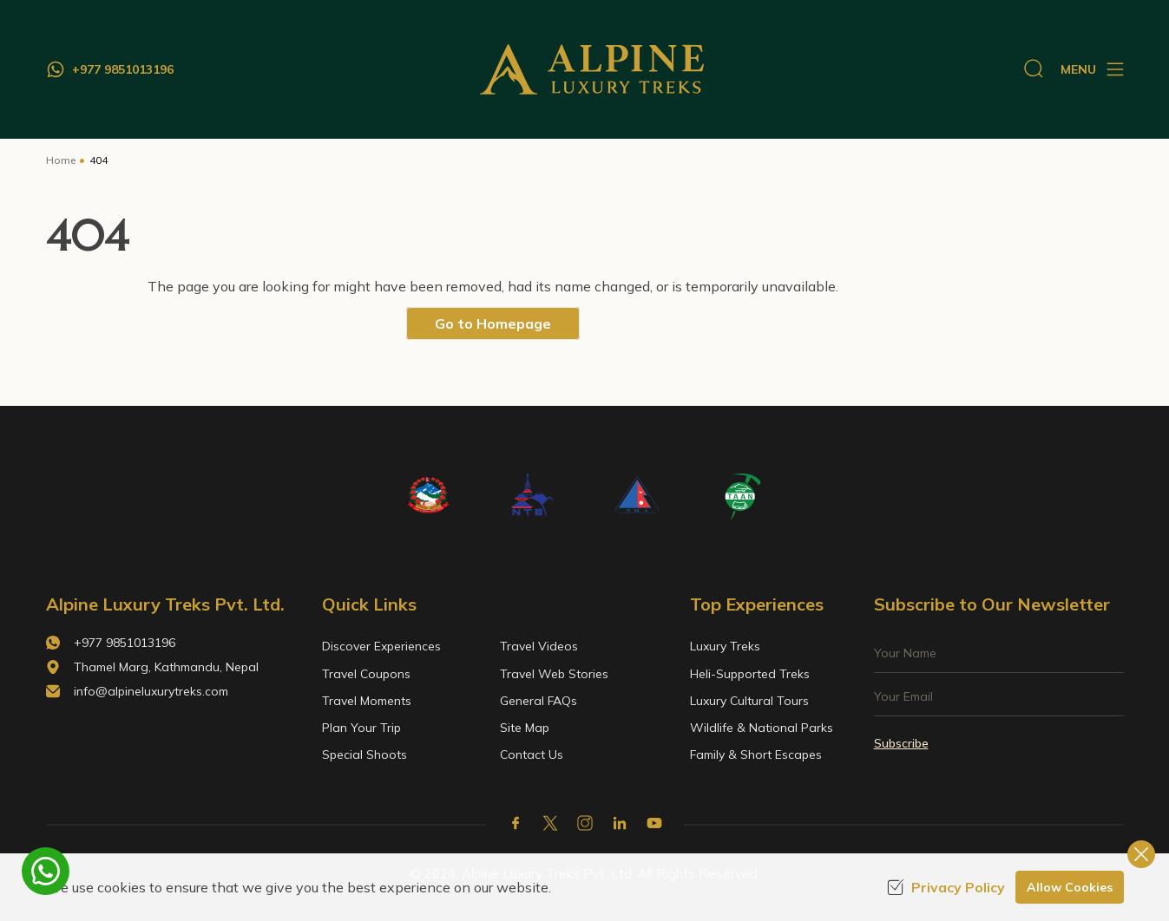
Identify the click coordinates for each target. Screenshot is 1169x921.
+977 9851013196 (124, 642)
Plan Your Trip (361, 727)
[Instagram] (585, 823)
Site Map (524, 727)
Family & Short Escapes (756, 754)
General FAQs (538, 701)
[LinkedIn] (619, 823)
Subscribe (901, 743)
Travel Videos (539, 646)
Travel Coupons (366, 674)
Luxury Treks (725, 646)
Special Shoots (364, 754)
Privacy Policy (946, 887)
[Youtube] (654, 823)
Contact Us (531, 754)
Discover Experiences (381, 646)
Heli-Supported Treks (750, 674)
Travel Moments (366, 701)
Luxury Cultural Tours (749, 701)
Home (61, 160)
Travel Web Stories (554, 674)
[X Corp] (550, 823)
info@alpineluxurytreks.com (151, 691)
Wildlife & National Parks (761, 727)
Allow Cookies (1070, 887)
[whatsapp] (45, 871)
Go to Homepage (493, 323)
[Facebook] (515, 823)
